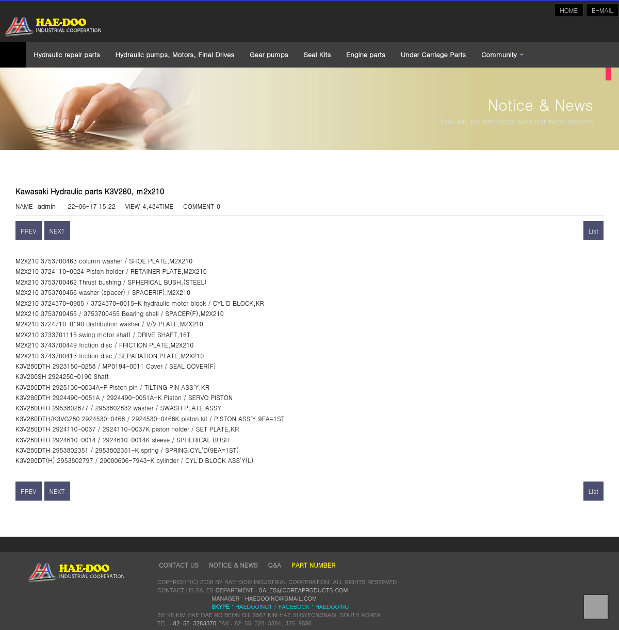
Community (499, 54)
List (593, 230)
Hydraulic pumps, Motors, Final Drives (175, 54)
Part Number (313, 564)
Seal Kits (317, 54)
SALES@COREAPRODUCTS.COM (303, 590)
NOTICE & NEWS (233, 564)
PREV (29, 230)
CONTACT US (179, 564)
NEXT (57, 230)
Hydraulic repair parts (67, 54)
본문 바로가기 (0, 0)
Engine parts (365, 54)
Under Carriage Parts (433, 54)
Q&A (275, 564)
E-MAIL (602, 10)
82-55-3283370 (194, 623)
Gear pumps (269, 54)
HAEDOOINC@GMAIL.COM (281, 598)
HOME (569, 10)
